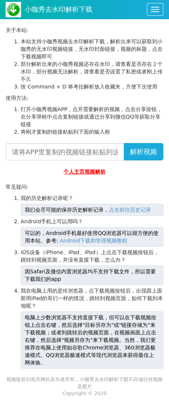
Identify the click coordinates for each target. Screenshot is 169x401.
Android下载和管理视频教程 (93, 241)
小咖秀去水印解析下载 (58, 9)
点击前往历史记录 (130, 210)
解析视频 (143, 152)
